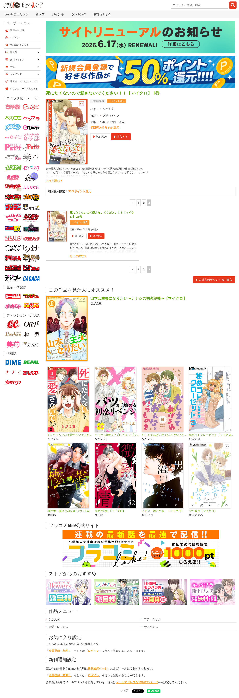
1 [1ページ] (138, 136)
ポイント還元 (118, 34)
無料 (123, 679)
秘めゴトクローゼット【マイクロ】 (211, 368)
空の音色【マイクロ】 (203, 444)
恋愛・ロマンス (58, 560)
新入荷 (54, 679)
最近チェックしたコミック (150, 679)
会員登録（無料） (60, 584)
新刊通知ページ (97, 601)
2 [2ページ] (144, 136)
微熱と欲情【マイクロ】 (110, 444)
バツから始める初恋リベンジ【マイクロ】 (117, 368)
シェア (124, 623)
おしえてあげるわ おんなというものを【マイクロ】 (164, 368)
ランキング (73, 679)
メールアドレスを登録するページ (137, 615)
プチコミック (111, 48)
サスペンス (151, 560)
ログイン (93, 584)
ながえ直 (108, 42)
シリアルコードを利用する (24, 22)
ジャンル (106, 679)
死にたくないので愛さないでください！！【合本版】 (70, 368)
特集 (90, 679)
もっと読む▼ (54, 114)
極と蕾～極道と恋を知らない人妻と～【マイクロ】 (70, 444)
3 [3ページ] (149, 136)
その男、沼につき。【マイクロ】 (163, 444)
